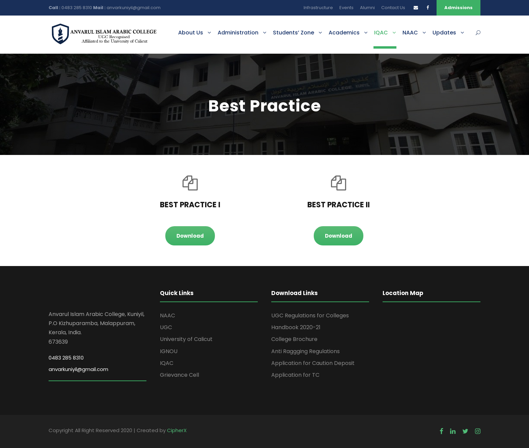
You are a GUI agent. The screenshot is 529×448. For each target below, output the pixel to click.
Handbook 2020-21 (296, 327)
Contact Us (393, 7)
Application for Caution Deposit (313, 363)
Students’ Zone (293, 32)
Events (346, 7)
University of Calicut (186, 339)
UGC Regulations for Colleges (310, 315)
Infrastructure (318, 7)
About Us (190, 32)
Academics (344, 32)
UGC (166, 327)
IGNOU (168, 351)
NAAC (410, 32)
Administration (238, 32)
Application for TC (295, 375)
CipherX (177, 430)
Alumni (367, 7)
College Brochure (294, 339)
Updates (444, 32)
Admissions (458, 7)
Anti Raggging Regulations (305, 351)
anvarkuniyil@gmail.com (134, 7)
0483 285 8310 (77, 7)
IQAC (381, 32)
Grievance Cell (179, 375)
